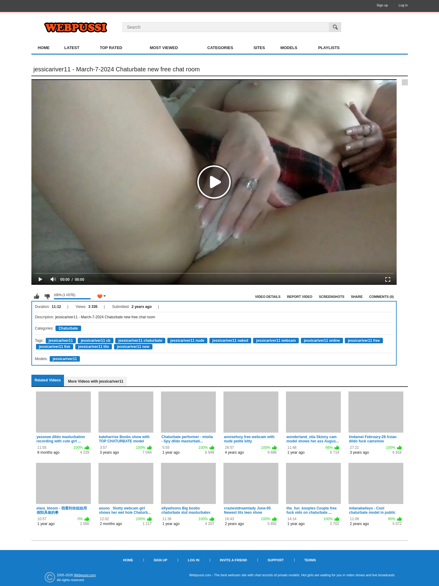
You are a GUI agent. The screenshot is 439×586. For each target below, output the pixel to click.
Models (289, 47)
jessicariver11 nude (187, 340)
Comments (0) (381, 296)
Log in (403, 5)
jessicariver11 (61, 340)
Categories (220, 47)
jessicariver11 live (54, 347)
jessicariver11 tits (93, 347)
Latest (72, 47)
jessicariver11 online (322, 340)
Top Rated (111, 47)
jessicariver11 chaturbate (140, 340)
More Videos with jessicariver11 (95, 381)
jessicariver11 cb (95, 340)
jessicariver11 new (133, 347)
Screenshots (331, 296)
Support (276, 560)
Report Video (299, 296)
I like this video (36, 296)
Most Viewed (164, 47)
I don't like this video (47, 296)
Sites (259, 47)
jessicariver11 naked (230, 340)
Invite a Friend (233, 560)
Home (44, 47)
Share (357, 296)
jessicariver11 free (364, 340)
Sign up (382, 5)
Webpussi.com (85, 575)
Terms (310, 560)
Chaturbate (68, 328)
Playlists (329, 47)
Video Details (268, 296)
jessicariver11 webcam (276, 340)
